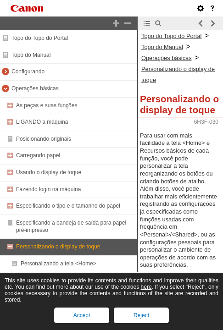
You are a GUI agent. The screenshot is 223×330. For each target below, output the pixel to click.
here (146, 287)
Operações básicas (35, 88)
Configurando (28, 71)
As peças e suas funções (46, 105)
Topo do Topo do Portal (39, 38)
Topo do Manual (30, 55)
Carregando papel (38, 155)
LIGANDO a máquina (42, 122)
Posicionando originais (43, 139)
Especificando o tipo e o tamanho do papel (68, 206)
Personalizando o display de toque (58, 246)
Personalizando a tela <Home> (58, 263)
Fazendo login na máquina (48, 189)
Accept (81, 315)
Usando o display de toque (48, 172)
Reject (141, 315)
